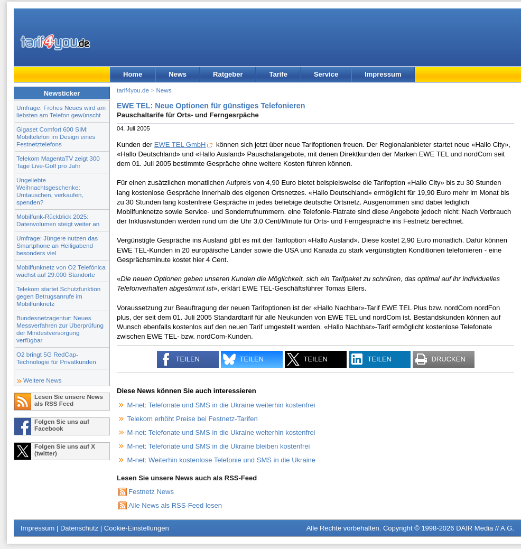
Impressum (383, 74)
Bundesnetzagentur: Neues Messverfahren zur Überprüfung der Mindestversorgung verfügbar (60, 328)
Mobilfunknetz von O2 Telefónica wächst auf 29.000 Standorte (61, 271)
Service (326, 74)
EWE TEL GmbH (180, 144)
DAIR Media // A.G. (485, 528)
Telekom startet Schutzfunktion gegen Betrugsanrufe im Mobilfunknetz (58, 296)
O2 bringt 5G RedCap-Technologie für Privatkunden (56, 358)
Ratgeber (228, 74)
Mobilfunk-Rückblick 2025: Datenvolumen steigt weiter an (57, 220)
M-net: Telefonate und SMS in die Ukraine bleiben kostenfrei (218, 446)
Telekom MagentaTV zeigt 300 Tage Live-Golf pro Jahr (58, 162)
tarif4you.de (133, 90)
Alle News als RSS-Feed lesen (175, 505)
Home (132, 74)
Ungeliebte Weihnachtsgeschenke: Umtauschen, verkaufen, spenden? (49, 191)
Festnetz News (151, 492)
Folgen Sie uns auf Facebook (61, 425)
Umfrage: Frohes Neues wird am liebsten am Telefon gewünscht (61, 111)
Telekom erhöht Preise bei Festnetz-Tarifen (192, 419)
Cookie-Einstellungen (136, 528)
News (178, 74)
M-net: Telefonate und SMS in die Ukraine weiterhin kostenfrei (221, 405)
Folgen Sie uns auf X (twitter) (64, 450)
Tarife (278, 74)
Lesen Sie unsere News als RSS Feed (68, 400)
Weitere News (42, 380)
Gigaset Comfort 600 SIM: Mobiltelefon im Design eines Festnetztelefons (55, 136)
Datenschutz (79, 528)
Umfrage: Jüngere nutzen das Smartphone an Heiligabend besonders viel (57, 245)
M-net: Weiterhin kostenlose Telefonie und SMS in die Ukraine (221, 460)
